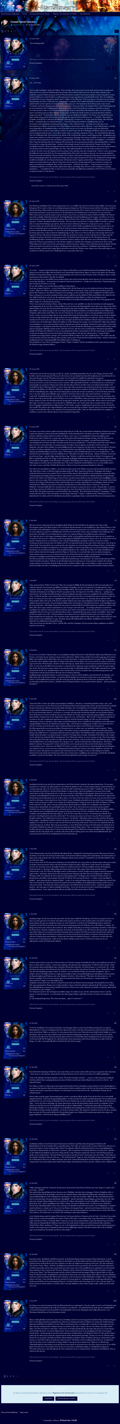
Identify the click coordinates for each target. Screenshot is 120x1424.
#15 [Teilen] (115, 1023)
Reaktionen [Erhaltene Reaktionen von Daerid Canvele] (9, 64)
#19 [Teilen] (115, 1254)
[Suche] (111, 9)
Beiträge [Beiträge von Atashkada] (8, 226)
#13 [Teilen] (115, 914)
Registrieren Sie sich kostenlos (64, 1393)
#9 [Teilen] (115, 650)
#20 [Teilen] (114, 1301)
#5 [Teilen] (115, 369)
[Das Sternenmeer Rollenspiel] (57, 2)
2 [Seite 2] (5, 31)
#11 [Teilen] (115, 780)
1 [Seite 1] (2, 31)
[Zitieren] (114, 68)
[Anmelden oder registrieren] (117, 9)
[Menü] (2, 9)
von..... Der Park (35, 83)
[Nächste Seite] (15, 31)
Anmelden (48, 1398)
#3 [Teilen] (115, 201)
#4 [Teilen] (115, 266)
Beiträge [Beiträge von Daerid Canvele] (8, 67)
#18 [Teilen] (115, 1183)
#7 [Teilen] (115, 520)
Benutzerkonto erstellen (66, 1398)
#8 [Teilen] (115, 581)
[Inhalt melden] (108, 68)
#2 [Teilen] (115, 78)
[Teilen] (117, 31)
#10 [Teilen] (115, 699)
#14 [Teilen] (115, 958)
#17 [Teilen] (115, 1139)
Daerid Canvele (52, 186)
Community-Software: (60, 1420)
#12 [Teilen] (115, 849)
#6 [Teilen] (115, 427)
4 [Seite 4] (11, 31)
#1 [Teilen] (115, 39)
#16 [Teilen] (115, 1067)
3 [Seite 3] (8, 31)
